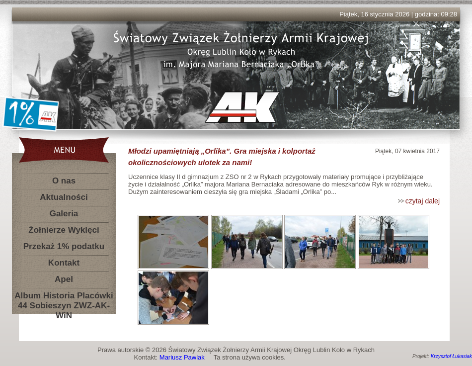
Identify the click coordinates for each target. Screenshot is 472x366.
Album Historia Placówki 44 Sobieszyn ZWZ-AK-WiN (63, 297)
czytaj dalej (422, 201)
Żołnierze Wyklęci (63, 230)
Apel (64, 279)
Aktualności (63, 197)
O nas (64, 180)
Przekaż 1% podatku (63, 246)
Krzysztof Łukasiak (451, 356)
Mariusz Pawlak (182, 357)
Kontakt (63, 263)
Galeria (64, 213)
